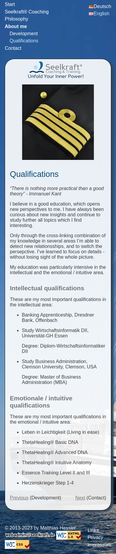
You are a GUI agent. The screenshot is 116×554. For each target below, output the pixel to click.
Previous (19, 497)
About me (16, 26)
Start (10, 4)
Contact (13, 48)
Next (80, 497)
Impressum (99, 544)
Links (93, 530)
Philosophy (16, 18)
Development (24, 33)
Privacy (95, 537)
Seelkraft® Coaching (27, 11)
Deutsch (100, 6)
